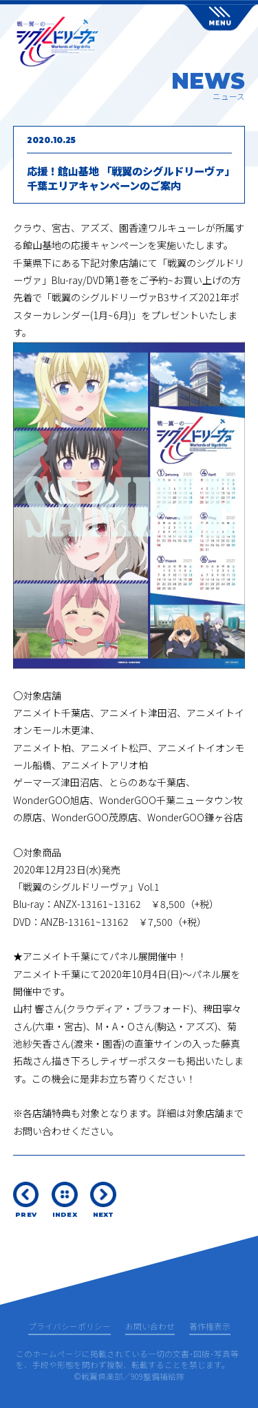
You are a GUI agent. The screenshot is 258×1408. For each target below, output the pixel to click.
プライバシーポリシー (69, 1327)
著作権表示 (209, 1327)
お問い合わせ (150, 1327)
